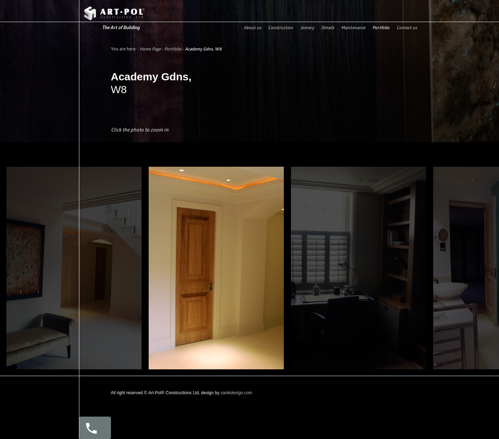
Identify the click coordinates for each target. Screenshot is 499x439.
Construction (280, 28)
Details (327, 28)
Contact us (407, 28)
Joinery (307, 28)
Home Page (150, 49)
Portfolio (380, 28)
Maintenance (353, 28)
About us (252, 28)
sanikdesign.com (236, 392)
